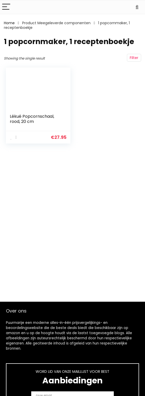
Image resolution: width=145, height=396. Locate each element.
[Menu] (6, 7)
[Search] (137, 7)
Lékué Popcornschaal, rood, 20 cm (32, 118)
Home (9, 23)
